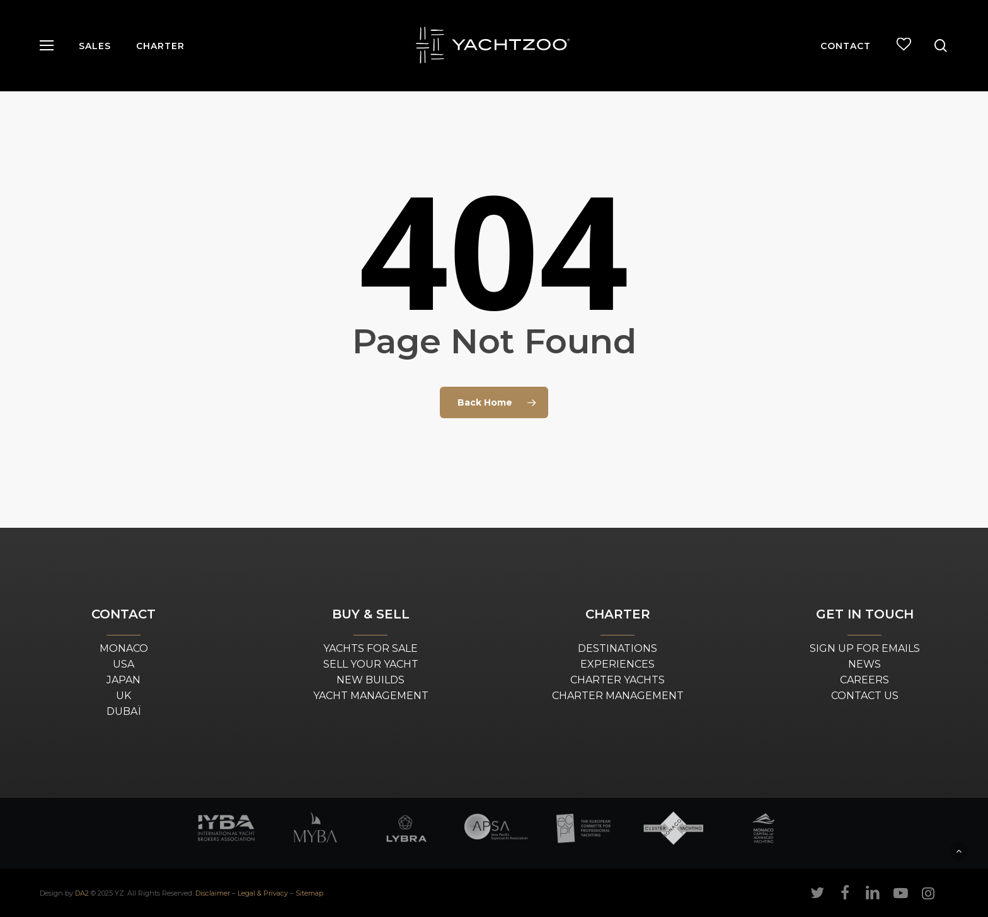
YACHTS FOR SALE (370, 648)
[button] (47, 45)
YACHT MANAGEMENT (370, 696)
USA (123, 664)
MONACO (124, 648)
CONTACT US (865, 696)
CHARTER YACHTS (617, 680)
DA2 (82, 893)
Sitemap (309, 893)
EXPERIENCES (617, 664)
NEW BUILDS (370, 680)
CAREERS (864, 680)
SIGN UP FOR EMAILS (865, 648)
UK (123, 696)
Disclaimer (212, 893)
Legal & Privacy (263, 893)
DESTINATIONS (617, 648)
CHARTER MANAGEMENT (618, 696)
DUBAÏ (123, 711)
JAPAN (123, 680)
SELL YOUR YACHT (370, 664)
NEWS (864, 664)
